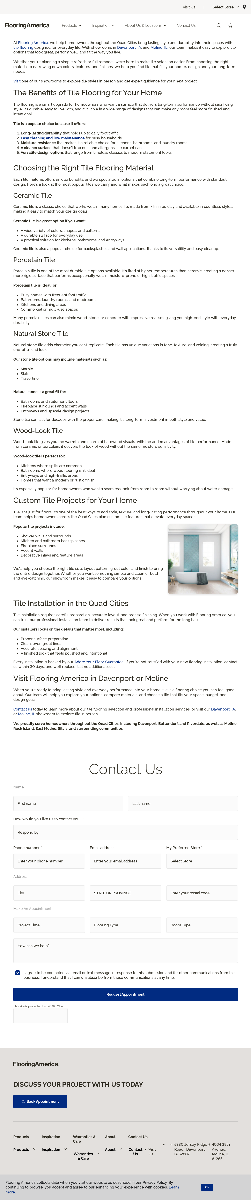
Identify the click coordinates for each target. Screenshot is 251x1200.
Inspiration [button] (103, 25)
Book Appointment (40, 1101)
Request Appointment (125, 994)
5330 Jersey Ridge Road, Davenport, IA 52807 (190, 1149)
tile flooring (23, 47)
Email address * (103, 848)
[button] (226, 7)
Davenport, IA (129, 47)
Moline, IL (159, 47)
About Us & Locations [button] (145, 25)
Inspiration (54, 1149)
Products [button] (72, 25)
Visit (17, 81)
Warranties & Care (86, 1156)
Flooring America (33, 43)
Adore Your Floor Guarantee (99, 662)
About (114, 1149)
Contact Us (186, 25)
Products (24, 1149)
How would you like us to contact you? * (48, 819)
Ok (207, 1187)
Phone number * (27, 848)
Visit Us (189, 7)
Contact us (22, 709)
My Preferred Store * (184, 848)
